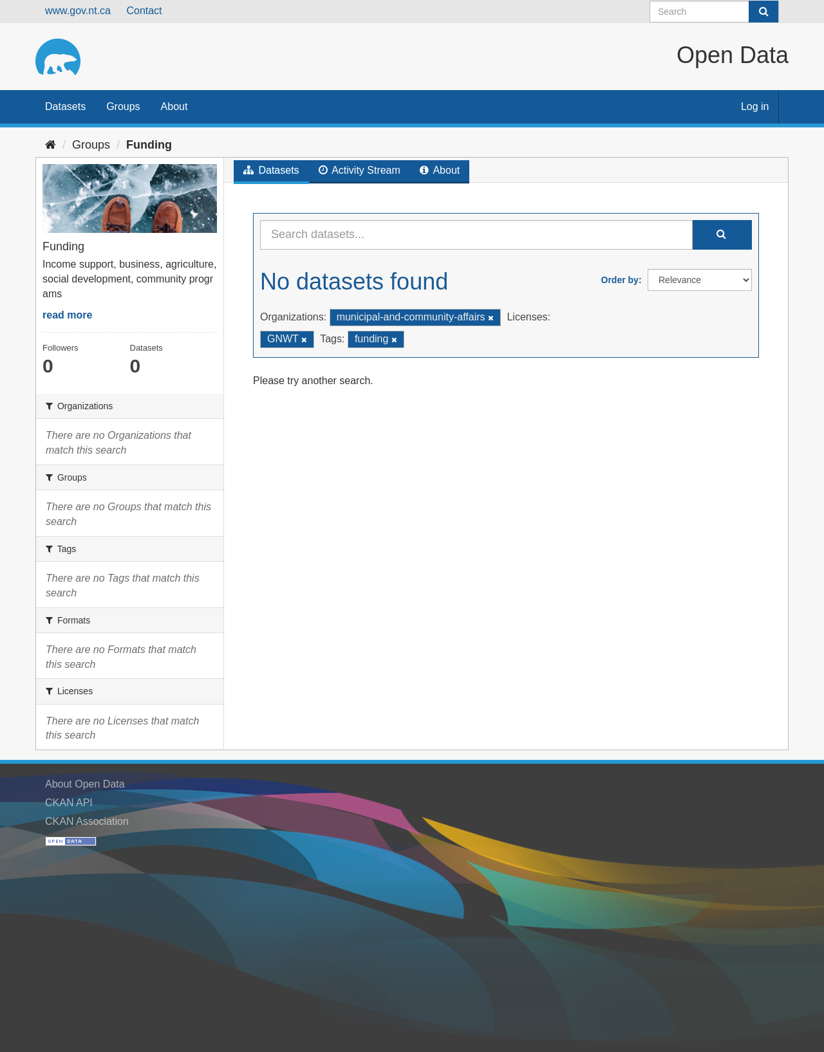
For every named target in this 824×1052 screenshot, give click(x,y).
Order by (620, 280)
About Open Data (85, 784)
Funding (149, 144)
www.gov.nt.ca (78, 10)
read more (67, 314)
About (174, 106)
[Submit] (763, 12)
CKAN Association (87, 821)
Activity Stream (359, 170)
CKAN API (69, 802)
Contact (144, 10)
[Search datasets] (714, 12)
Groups (123, 106)
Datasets (65, 106)
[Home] (50, 144)
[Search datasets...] (476, 235)
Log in (755, 106)
